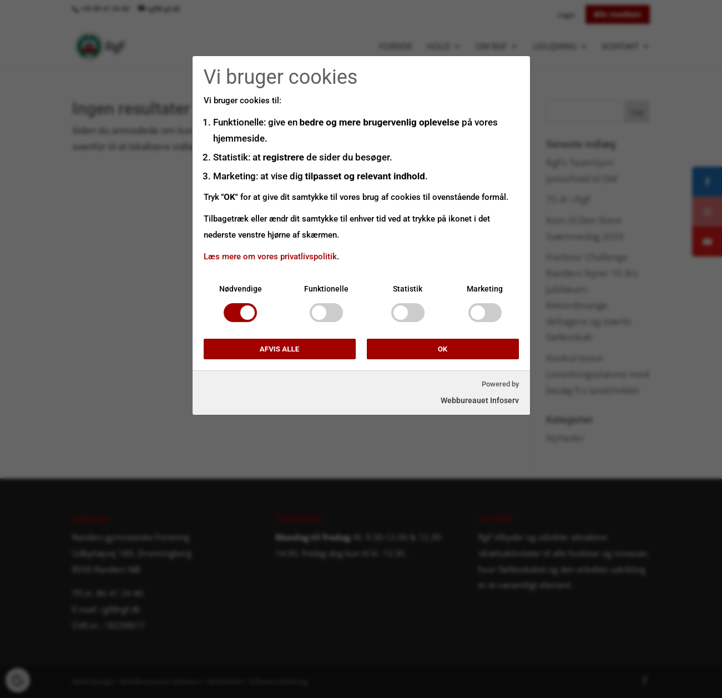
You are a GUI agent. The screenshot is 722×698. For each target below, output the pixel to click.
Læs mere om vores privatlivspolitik (270, 257)
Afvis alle (279, 349)
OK (443, 349)
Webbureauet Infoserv (480, 400)
